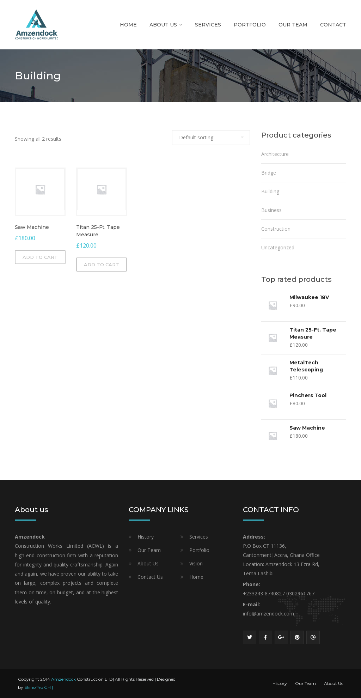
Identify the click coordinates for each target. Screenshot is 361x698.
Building (270, 191)
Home (128, 25)
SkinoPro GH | (38, 687)
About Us (163, 25)
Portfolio (250, 25)
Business (271, 210)
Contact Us (150, 576)
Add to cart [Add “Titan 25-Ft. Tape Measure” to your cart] (101, 264)
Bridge (268, 172)
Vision (196, 563)
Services (208, 25)
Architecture (275, 154)
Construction (275, 228)
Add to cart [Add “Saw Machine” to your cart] (40, 257)
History (145, 536)
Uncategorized (277, 247)
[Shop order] (211, 137)
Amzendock (63, 679)
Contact (333, 25)
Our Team (293, 25)
